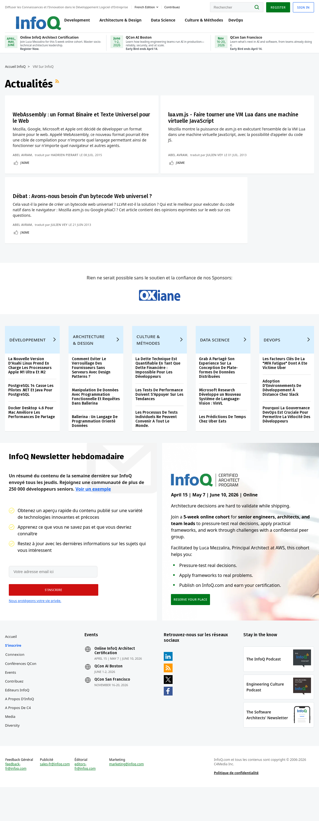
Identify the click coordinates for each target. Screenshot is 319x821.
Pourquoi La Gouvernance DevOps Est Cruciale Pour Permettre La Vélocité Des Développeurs (286, 440)
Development (72, 22)
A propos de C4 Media (18, 741)
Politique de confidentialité (236, 805)
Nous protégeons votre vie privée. (35, 628)
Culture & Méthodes (198, 22)
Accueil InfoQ (16, 71)
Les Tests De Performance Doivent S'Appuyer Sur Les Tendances (159, 420)
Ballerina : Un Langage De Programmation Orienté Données (95, 447)
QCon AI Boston (109, 696)
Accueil (11, 666)
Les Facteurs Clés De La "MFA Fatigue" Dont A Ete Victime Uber (284, 389)
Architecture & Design (115, 22)
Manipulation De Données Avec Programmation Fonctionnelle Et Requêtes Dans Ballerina (96, 422)
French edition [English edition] (145, 6)
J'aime (25, 167)
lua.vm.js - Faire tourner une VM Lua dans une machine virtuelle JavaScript (226, 122)
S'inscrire (14, 674)
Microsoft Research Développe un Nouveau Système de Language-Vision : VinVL (220, 422)
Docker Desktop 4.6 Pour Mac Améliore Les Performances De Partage (32, 438)
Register (277, 6)
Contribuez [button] (173, 6)
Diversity (13, 754)
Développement (28, 365)
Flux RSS (58, 88)
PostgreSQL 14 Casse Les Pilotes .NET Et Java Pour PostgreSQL (31, 415)
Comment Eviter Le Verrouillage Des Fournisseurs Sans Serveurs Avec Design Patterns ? (91, 393)
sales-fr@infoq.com (55, 797)
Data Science (158, 22)
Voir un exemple (93, 516)
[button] (52, 618)
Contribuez (15, 710)
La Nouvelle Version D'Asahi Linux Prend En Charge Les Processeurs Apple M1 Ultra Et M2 (30, 391)
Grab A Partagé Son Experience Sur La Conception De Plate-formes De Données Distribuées (218, 393)
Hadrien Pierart (65, 159)
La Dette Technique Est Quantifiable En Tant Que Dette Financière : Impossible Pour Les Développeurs (157, 393)
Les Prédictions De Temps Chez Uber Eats (222, 444)
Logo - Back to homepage (28, 20)
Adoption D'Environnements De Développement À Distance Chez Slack (281, 413)
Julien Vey (216, 159)
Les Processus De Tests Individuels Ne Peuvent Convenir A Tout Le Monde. (156, 445)
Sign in (303, 6)
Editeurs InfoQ (18, 719)
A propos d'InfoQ (20, 728)
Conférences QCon (21, 693)
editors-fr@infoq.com (85, 799)
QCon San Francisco (112, 709)
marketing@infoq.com (126, 797)
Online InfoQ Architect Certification (115, 680)
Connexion (15, 683)
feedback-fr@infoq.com (16, 799)
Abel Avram (22, 159)
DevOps (230, 22)
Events (11, 701)
